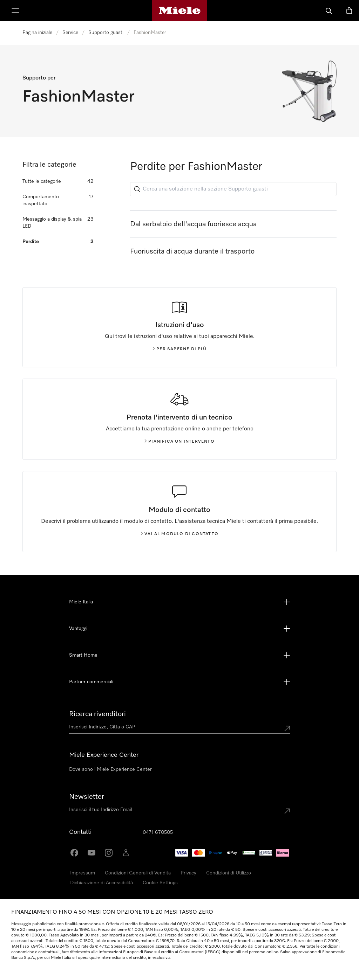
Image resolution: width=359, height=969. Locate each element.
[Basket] (349, 10)
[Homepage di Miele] (179, 10)
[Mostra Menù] (15, 10)
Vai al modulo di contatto (179, 534)
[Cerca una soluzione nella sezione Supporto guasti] (233, 189)
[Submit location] (287, 728)
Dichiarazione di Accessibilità (101, 882)
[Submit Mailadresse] (287, 811)
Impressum (82, 873)
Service (70, 32)
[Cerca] (329, 10)
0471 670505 (158, 832)
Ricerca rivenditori (97, 714)
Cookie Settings (160, 882)
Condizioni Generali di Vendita (138, 873)
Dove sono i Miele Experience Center (110, 769)
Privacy (188, 873)
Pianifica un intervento (179, 441)
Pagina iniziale (37, 32)
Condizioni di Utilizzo (228, 873)
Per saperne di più (179, 349)
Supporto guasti (105, 32)
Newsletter (86, 796)
